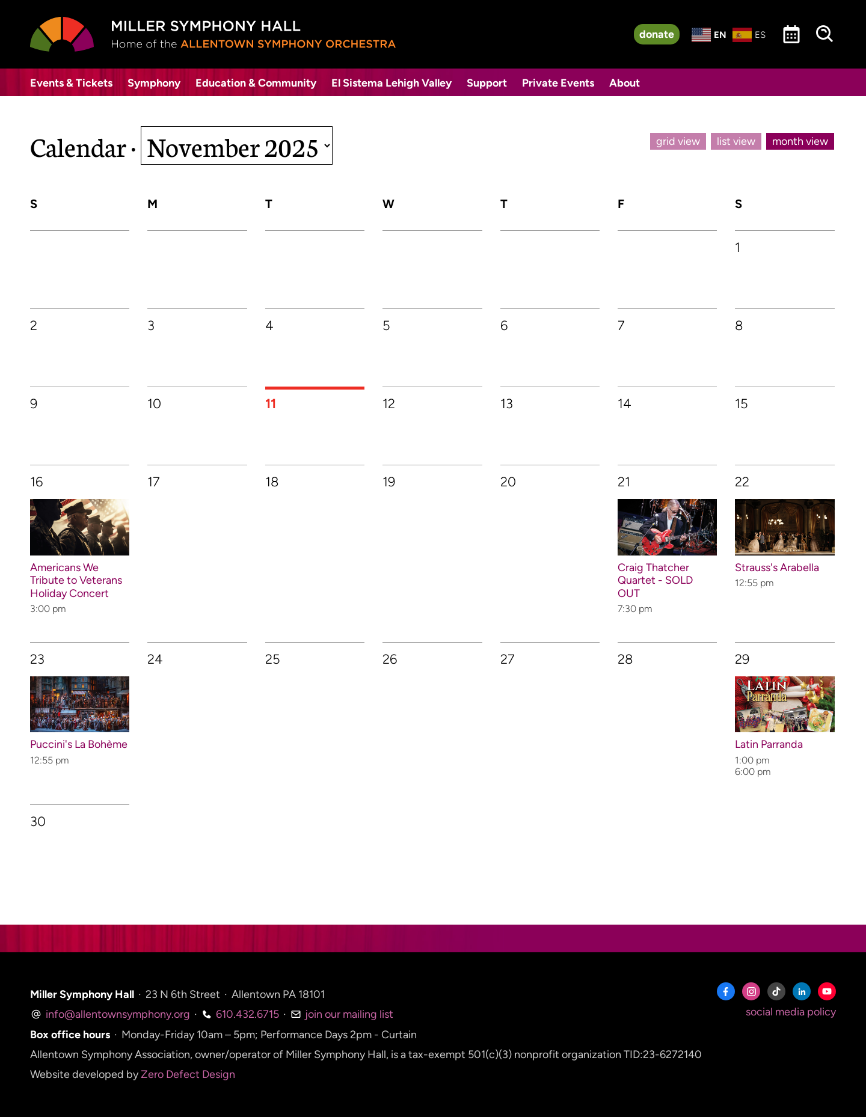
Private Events (558, 83)
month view (800, 141)
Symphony (153, 83)
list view (736, 141)
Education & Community (255, 83)
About (624, 83)
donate (656, 34)
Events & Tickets (71, 83)
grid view (678, 141)
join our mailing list (341, 1014)
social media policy (791, 1011)
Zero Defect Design (188, 1074)
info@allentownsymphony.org (110, 1014)
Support (487, 83)
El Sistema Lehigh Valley (391, 83)
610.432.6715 (240, 1014)
